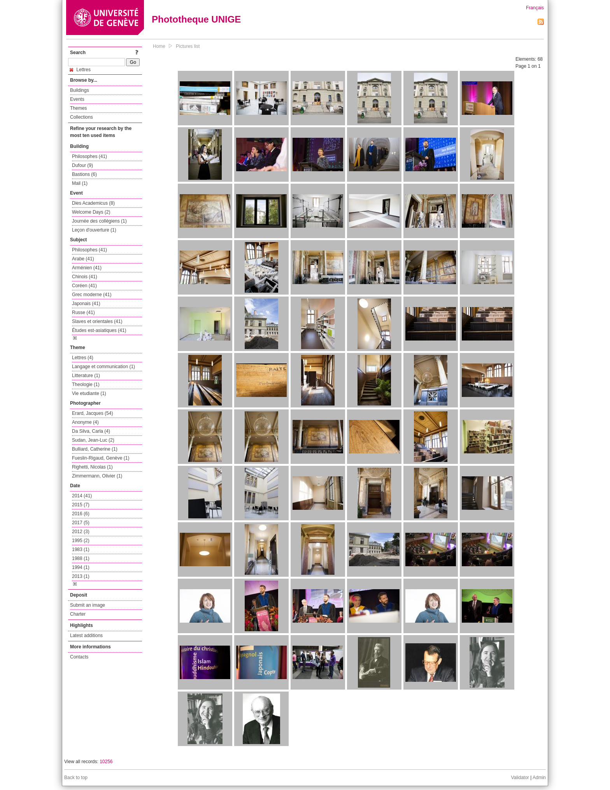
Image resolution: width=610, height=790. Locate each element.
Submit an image (87, 605)
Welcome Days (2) (91, 212)
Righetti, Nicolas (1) (92, 467)
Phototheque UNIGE (196, 19)
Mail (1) (80, 183)
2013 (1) (80, 576)
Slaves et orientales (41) (97, 321)
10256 (106, 761)
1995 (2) (80, 540)
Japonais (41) (86, 303)
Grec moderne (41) (91, 294)
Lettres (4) (82, 357)
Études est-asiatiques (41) (99, 330)
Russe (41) (83, 312)
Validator (520, 777)
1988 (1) (80, 558)
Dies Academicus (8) (93, 203)
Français (535, 8)
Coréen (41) (84, 285)
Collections (81, 117)
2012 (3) (80, 531)
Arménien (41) (87, 267)
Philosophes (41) (89, 156)
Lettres (80, 69)
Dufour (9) (82, 165)
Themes (78, 108)
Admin (539, 777)
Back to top (76, 777)
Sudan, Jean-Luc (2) (93, 440)
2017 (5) (80, 522)
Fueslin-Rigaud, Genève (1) (100, 458)
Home (159, 46)
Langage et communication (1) (103, 366)
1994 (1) (80, 567)
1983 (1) (80, 549)
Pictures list (188, 46)
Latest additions (86, 635)
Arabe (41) (83, 259)
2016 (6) (80, 513)
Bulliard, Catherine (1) (94, 449)
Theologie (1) (86, 384)
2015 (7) (80, 504)
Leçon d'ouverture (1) (94, 230)
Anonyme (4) (85, 422)
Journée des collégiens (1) (99, 221)
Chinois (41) (84, 276)
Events (77, 99)
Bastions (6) (84, 174)
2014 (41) (82, 496)
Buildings (79, 90)
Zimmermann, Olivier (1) (97, 476)
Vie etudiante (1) (89, 393)
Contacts (79, 657)
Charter (78, 614)
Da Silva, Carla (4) (91, 431)
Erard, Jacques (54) (92, 413)
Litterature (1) (86, 375)
